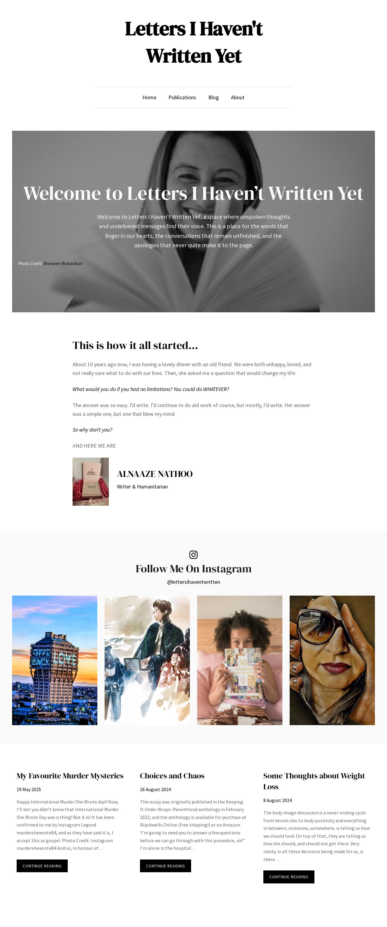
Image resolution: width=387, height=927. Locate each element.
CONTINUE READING (45, 867)
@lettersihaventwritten (193, 581)
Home (149, 97)
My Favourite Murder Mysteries (70, 775)
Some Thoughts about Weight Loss (314, 781)
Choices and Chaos (172, 775)
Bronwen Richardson (63, 263)
